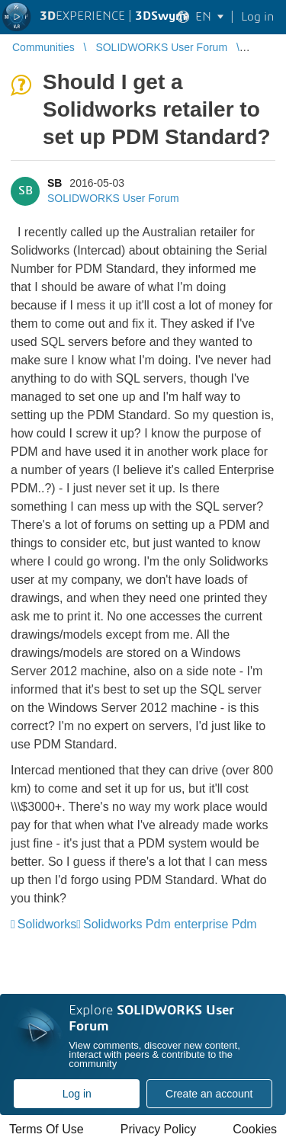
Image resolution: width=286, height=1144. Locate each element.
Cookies (255, 1129)
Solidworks (47, 924)
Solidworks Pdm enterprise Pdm (170, 924)
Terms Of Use (46, 1129)
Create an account (208, 1094)
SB (54, 183)
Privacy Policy (159, 1129)
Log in (77, 1094)
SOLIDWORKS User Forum (113, 198)
